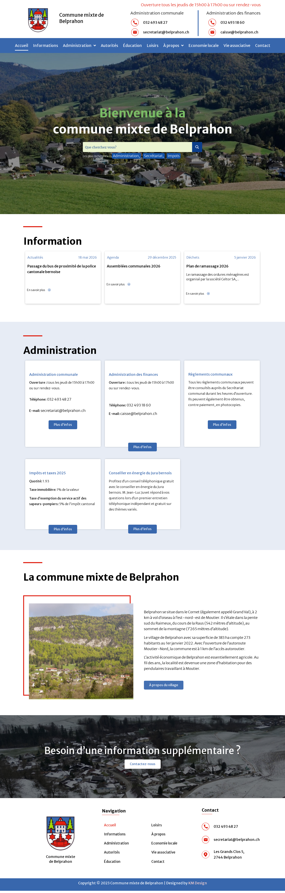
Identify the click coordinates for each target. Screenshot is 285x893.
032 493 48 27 (59, 399)
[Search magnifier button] (197, 147)
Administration (79, 45)
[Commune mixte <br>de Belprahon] (61, 834)
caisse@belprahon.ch (138, 413)
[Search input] (137, 147)
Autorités (109, 45)
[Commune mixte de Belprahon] (38, 19)
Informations (45, 45)
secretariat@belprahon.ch (63, 410)
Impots (174, 155)
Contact (262, 45)
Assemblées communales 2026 (133, 266)
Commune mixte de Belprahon (81, 18)
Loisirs (152, 45)
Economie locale (203, 45)
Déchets (192, 257)
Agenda (113, 257)
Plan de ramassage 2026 (207, 266)
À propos (173, 45)
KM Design (197, 885)
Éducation (132, 45)
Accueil (21, 45)
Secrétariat (153, 155)
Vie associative (237, 45)
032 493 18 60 (139, 405)
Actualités (35, 257)
